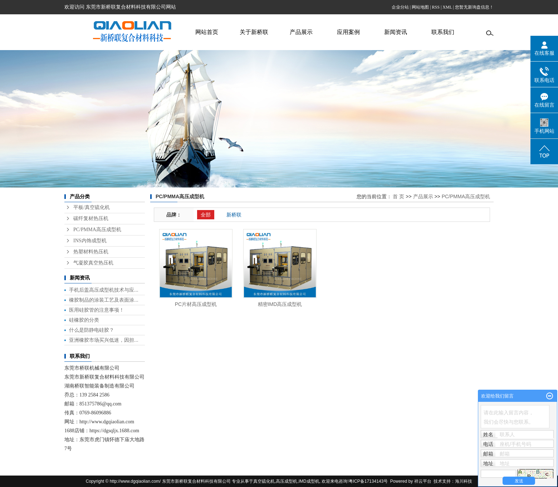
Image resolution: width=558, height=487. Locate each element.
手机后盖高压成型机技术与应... (103, 290)
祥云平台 (422, 481)
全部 (206, 215)
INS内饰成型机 (90, 240)
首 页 (398, 196)
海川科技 (463, 481)
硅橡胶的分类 (84, 320)
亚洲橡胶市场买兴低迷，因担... (103, 340)
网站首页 (206, 32)
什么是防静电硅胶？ (91, 330)
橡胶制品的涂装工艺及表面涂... (103, 300)
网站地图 (420, 7)
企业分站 (400, 7)
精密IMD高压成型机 (280, 304)
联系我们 (442, 32)
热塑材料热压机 (90, 251)
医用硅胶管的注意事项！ (96, 310)
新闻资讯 (395, 32)
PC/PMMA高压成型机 (97, 229)
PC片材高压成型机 (196, 304)
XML (447, 7)
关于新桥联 (254, 32)
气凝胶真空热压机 (93, 263)
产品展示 (301, 32)
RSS (436, 7)
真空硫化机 (264, 481)
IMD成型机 (309, 481)
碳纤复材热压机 (90, 218)
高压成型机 (286, 481)
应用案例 (348, 32)
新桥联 (233, 215)
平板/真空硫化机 (91, 207)
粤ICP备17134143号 (368, 481)
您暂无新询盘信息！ (474, 7)
